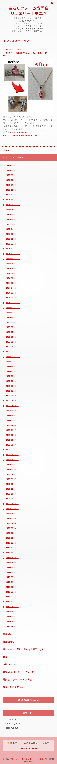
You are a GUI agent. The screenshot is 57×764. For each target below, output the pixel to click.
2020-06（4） (12, 513)
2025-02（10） (13, 239)
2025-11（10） (13, 195)
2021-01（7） (12, 479)
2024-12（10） (13, 249)
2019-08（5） (12, 562)
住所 (5, 657)
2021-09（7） (12, 440)
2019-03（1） (12, 577)
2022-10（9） (12, 376)
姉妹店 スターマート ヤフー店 (18, 672)
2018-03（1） (12, 592)
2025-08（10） (13, 210)
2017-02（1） (12, 621)
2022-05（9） (12, 401)
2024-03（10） (13, 293)
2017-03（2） (12, 616)
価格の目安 (8, 642)
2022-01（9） (12, 420)
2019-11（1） (12, 548)
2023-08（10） (13, 327)
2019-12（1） (12, 543)
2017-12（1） (12, 602)
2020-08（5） (12, 504)
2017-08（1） (12, 607)
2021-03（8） (12, 469)
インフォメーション (13, 157)
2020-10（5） (12, 494)
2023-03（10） (13, 352)
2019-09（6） (12, 558)
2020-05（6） (12, 518)
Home (6, 150)
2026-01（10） (13, 185)
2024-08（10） (13, 268)
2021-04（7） (12, 464)
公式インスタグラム (13, 687)
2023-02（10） (13, 357)
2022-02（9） (12, 415)
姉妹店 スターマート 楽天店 (17, 679)
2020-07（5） (12, 509)
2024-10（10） (13, 259)
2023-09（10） (13, 322)
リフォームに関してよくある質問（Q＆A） (25, 649)
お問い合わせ (10, 664)
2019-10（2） (12, 553)
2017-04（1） (12, 611)
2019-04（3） (12, 572)
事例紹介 (7, 634)
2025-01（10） (13, 244)
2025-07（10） (13, 214)
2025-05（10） (13, 224)
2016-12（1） (12, 626)
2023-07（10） (13, 332)
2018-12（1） (12, 587)
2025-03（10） (13, 234)
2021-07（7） (12, 450)
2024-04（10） (13, 288)
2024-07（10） (13, 273)
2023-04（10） (13, 347)
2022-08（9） (12, 386)
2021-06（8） (12, 455)
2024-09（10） (13, 263)
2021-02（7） (12, 474)
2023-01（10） (13, 361)
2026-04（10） (13, 170)
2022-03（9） (12, 410)
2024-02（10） (13, 298)
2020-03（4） (12, 528)
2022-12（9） (12, 366)
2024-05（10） (13, 283)
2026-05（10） (13, 165)
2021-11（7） (12, 430)
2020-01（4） (12, 538)
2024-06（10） (13, 278)
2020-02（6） (12, 533)
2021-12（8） (12, 425)
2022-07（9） (12, 391)
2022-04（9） (12, 406)
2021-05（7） (12, 460)
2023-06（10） (13, 337)
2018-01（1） (12, 597)
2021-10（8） (12, 435)
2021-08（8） (12, 445)
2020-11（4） (12, 489)
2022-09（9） (12, 381)
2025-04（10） (13, 229)
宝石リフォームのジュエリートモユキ (26, 759)
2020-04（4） (12, 523)
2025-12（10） (13, 190)
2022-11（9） (12, 371)
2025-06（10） (13, 219)
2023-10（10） (13, 317)
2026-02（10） (13, 180)
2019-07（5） (12, 567)
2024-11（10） (13, 254)
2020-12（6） (12, 484)
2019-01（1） (12, 582)
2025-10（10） (13, 200)
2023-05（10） (13, 342)
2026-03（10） (13, 175)
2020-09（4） (12, 499)
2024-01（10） (13, 303)
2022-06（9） (12, 396)
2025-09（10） (13, 205)
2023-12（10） (13, 308)
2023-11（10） (13, 312)
